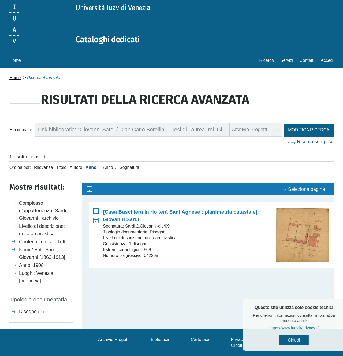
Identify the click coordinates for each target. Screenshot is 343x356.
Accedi (327, 60)
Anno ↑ (92, 167)
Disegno (31, 311)
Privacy (238, 339)
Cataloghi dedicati (108, 39)
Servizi (286, 60)
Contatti (307, 60)
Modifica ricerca (308, 130)
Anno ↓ (109, 167)
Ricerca (266, 60)
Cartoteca (200, 339)
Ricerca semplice (315, 141)
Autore (76, 167)
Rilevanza (43, 167)
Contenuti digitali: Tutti (42, 241)
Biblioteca (160, 339)
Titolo (61, 167)
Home (15, 60)
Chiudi (304, 340)
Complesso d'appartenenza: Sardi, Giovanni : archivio (43, 210)
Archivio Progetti (113, 339)
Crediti (237, 345)
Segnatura (129, 167)
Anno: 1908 (31, 265)
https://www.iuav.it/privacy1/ (304, 327)
